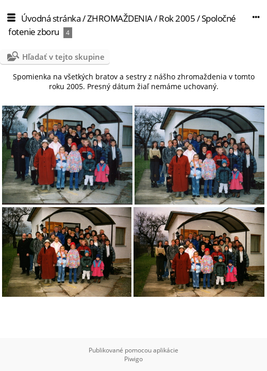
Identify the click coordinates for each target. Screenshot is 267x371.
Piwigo (133, 359)
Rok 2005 (177, 18)
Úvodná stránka (50, 18)
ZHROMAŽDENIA (120, 18)
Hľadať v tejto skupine (63, 57)
